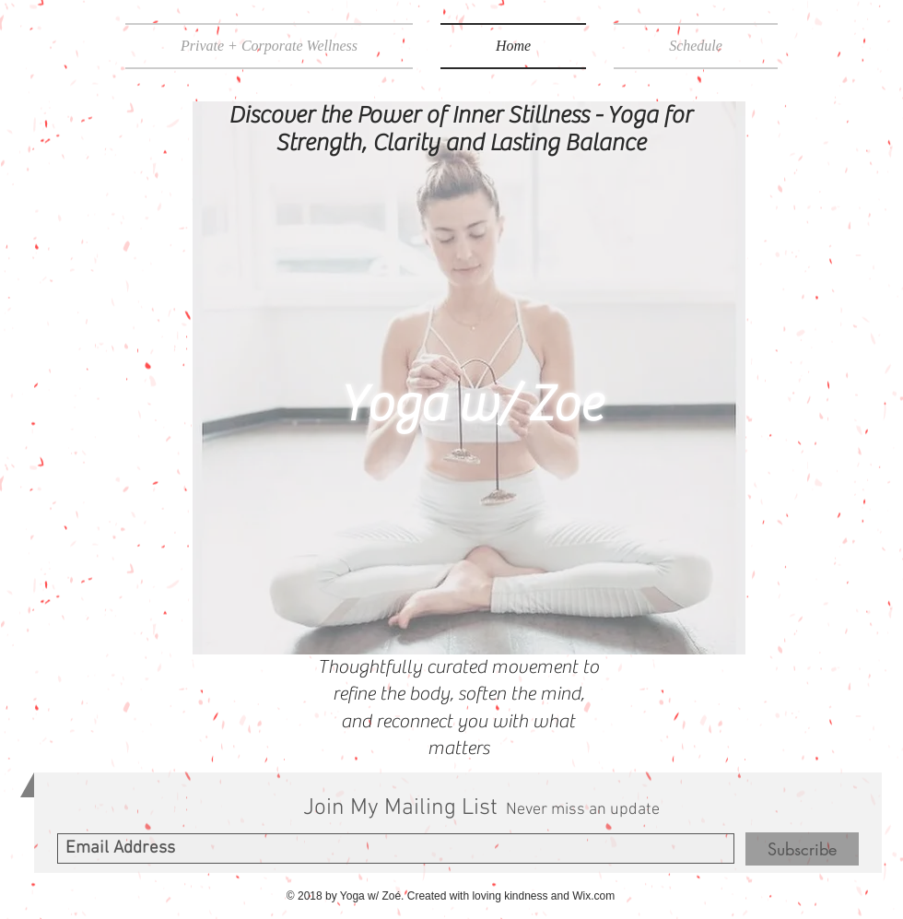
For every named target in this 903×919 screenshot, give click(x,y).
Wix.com (593, 896)
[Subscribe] (802, 849)
